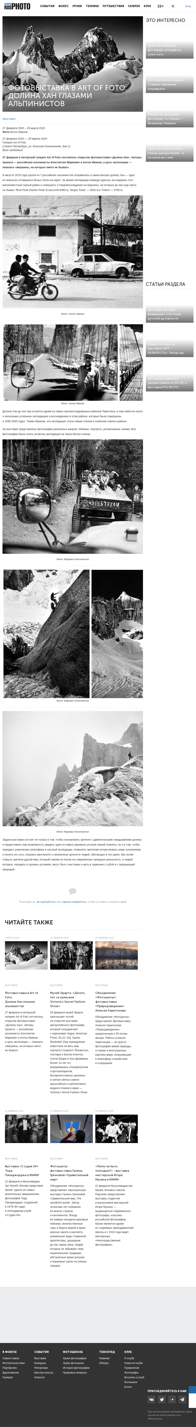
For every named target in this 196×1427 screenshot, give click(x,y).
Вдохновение (10, 1372)
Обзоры (104, 1363)
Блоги (128, 1386)
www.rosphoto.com (170, 1415)
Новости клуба (133, 1363)
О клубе (129, 1358)
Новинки (104, 1358)
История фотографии (76, 1367)
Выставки (11, 985)
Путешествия (113, 6)
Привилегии (131, 1367)
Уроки (77, 6)
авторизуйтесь (46, 901)
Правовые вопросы (75, 1372)
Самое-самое (10, 1358)
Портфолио (9, 1367)
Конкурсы (40, 1363)
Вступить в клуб (134, 1377)
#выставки (9, 118)
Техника (92, 6)
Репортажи (41, 1367)
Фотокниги (130, 1382)
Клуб (147, 6)
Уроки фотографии (74, 1358)
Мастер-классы (43, 1372)
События (47, 6)
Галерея (134, 6)
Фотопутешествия (13, 1363)
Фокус (63, 6)
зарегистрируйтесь (74, 901)
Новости (39, 1377)
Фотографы (131, 1372)
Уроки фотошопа (73, 1363)
